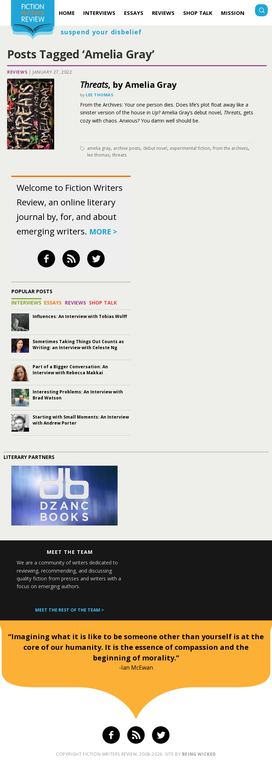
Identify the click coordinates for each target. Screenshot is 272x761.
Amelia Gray (98, 148)
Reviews (163, 12)
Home (67, 12)
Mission (232, 12)
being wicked (199, 754)
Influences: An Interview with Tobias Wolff (80, 316)
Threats (119, 155)
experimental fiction (190, 148)
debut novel (155, 148)
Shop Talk (197, 12)
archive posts (126, 148)
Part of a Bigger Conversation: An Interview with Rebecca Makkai (70, 370)
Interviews (99, 12)
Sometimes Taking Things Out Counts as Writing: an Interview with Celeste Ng (78, 345)
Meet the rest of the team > (69, 610)
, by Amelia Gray (128, 84)
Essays (133, 12)
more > (103, 232)
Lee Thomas (100, 94)
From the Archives (230, 148)
